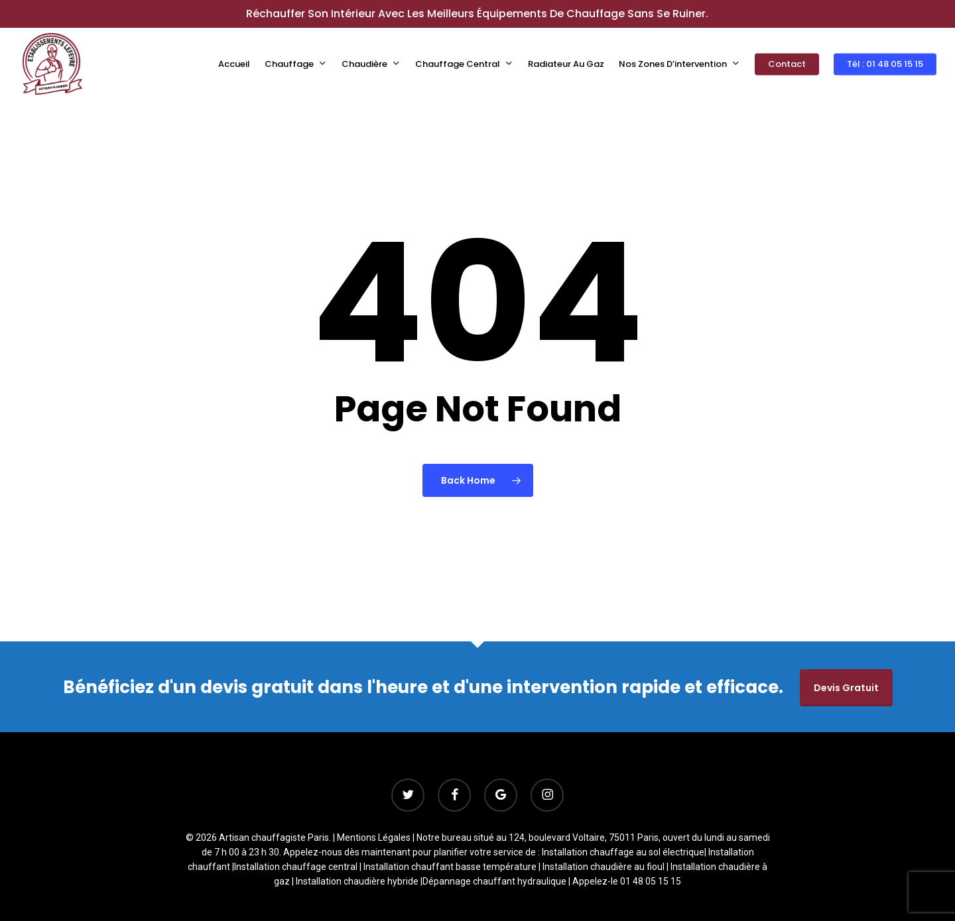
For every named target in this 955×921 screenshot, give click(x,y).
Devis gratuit (846, 687)
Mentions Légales (374, 837)
